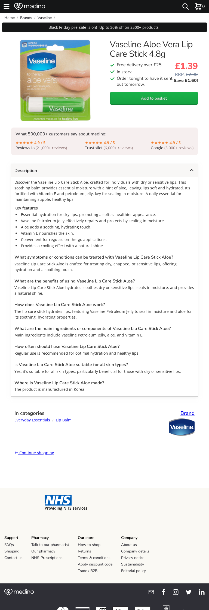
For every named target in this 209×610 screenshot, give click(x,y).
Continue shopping (34, 452)
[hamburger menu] (6, 6)
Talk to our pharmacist (50, 544)
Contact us (13, 557)
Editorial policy (133, 570)
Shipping (11, 551)
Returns (84, 551)
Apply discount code (95, 564)
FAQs (9, 544)
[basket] (200, 6)
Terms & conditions (94, 557)
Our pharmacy (43, 551)
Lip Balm (64, 419)
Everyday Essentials (32, 419)
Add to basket (154, 98)
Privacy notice (132, 557)
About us (129, 544)
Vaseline (45, 17)
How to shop (89, 544)
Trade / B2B (87, 570)
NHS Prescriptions (47, 557)
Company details (135, 551)
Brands (26, 17)
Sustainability (132, 564)
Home (9, 17)
